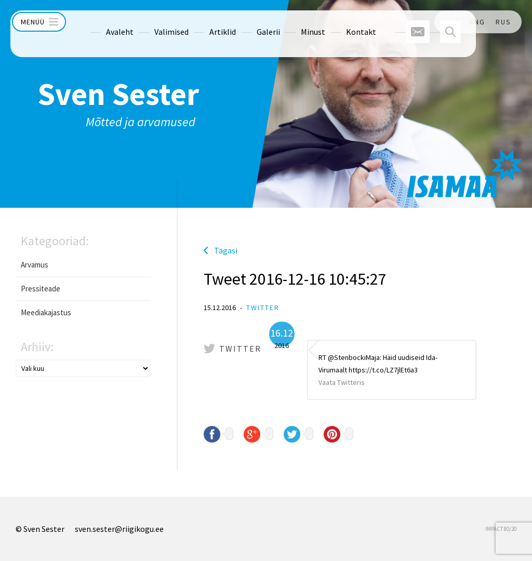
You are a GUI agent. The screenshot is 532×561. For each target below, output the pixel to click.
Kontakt (342, 22)
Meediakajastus (46, 312)
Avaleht (100, 22)
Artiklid (203, 22)
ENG (477, 21)
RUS (503, 21)
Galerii (249, 22)
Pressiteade (40, 288)
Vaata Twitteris (341, 382)
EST (452, 21)
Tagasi (225, 250)
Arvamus (34, 265)
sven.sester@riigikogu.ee (119, 529)
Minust (294, 22)
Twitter (263, 307)
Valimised (152, 22)
